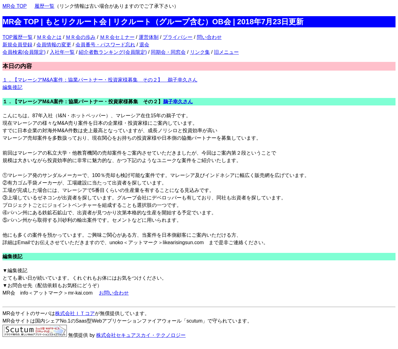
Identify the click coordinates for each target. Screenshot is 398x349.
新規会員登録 (17, 44)
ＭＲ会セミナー (117, 37)
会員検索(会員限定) (24, 52)
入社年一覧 (62, 52)
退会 (144, 44)
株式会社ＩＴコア (75, 313)
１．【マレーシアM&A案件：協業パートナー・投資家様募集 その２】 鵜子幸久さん (99, 79)
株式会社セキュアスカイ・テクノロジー (141, 335)
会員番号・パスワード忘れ (105, 44)
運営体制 (149, 37)
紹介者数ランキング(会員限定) (113, 52)
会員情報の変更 (53, 44)
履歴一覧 (44, 6)
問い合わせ (209, 37)
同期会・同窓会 (168, 52)
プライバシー (177, 37)
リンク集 (200, 52)
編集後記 (12, 87)
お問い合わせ (114, 292)
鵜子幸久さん (178, 101)
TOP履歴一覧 (17, 37)
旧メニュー (226, 52)
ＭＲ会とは (49, 37)
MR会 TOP (14, 6)
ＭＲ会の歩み (80, 37)
